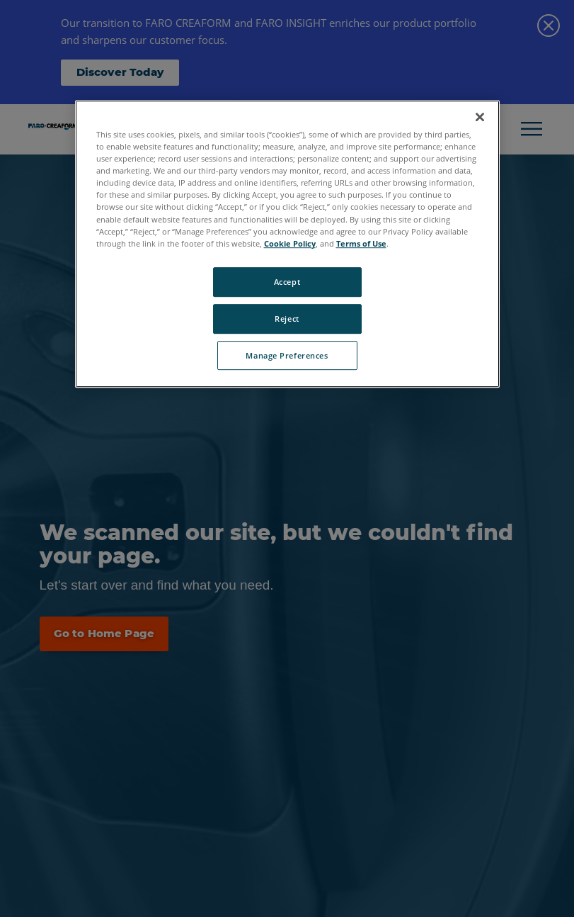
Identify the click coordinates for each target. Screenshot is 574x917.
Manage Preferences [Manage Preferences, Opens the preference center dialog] (287, 355)
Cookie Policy (290, 243)
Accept (287, 281)
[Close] (479, 117)
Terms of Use (361, 243)
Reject (287, 318)
